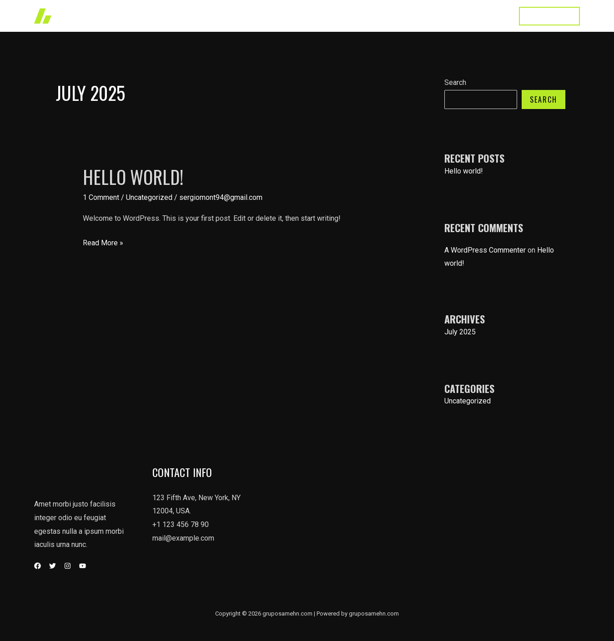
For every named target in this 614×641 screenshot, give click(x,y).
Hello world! (133, 176)
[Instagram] (67, 565)
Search (455, 82)
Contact (490, 15)
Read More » (103, 243)
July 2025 (460, 332)
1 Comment (101, 197)
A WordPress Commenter (485, 250)
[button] (549, 16)
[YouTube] (82, 565)
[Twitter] (52, 565)
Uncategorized (149, 197)
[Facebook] (37, 565)
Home (410, 15)
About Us (449, 15)
